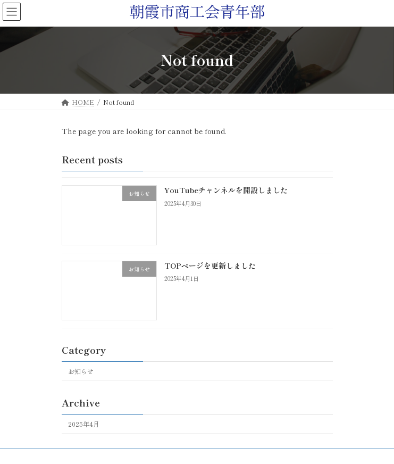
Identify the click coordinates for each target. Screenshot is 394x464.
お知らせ (81, 371)
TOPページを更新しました (209, 265)
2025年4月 (83, 424)
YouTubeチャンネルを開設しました (225, 190)
